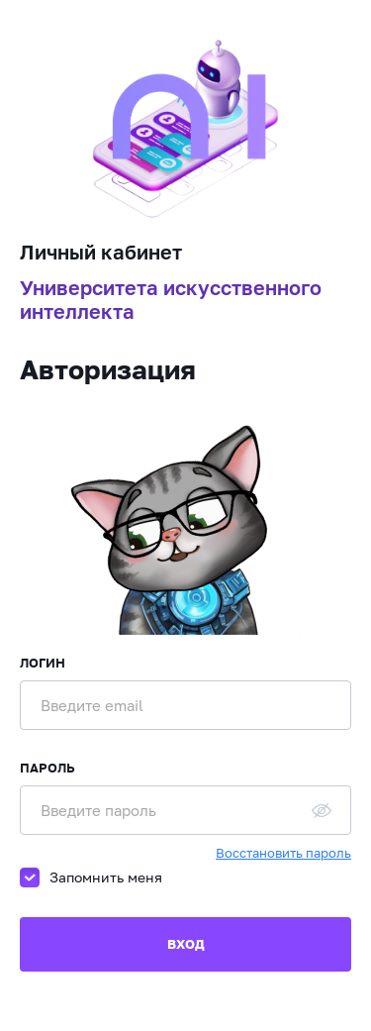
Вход (186, 944)
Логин (42, 662)
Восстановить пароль (283, 853)
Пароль (47, 767)
